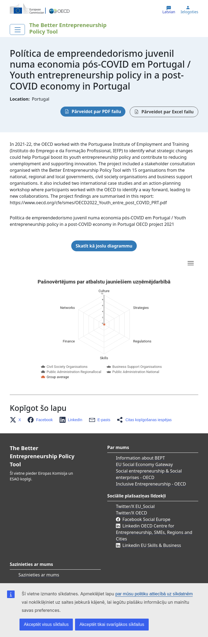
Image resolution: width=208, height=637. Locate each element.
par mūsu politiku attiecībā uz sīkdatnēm (154, 594)
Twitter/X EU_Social (135, 506)
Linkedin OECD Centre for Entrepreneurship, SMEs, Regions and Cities (154, 532)
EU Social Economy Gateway (144, 464)
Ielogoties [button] (189, 12)
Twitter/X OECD (131, 513)
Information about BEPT (140, 458)
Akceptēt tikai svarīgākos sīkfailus (111, 624)
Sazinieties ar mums (38, 575)
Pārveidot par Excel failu (167, 112)
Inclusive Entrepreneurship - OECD (151, 484)
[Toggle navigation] (17, 29)
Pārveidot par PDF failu (96, 111)
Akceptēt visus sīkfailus (46, 624)
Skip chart (64, 264)
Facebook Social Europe (146, 519)
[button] (17, 420)
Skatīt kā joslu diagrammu (104, 246)
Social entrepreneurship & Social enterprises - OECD (149, 474)
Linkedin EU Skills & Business (151, 545)
